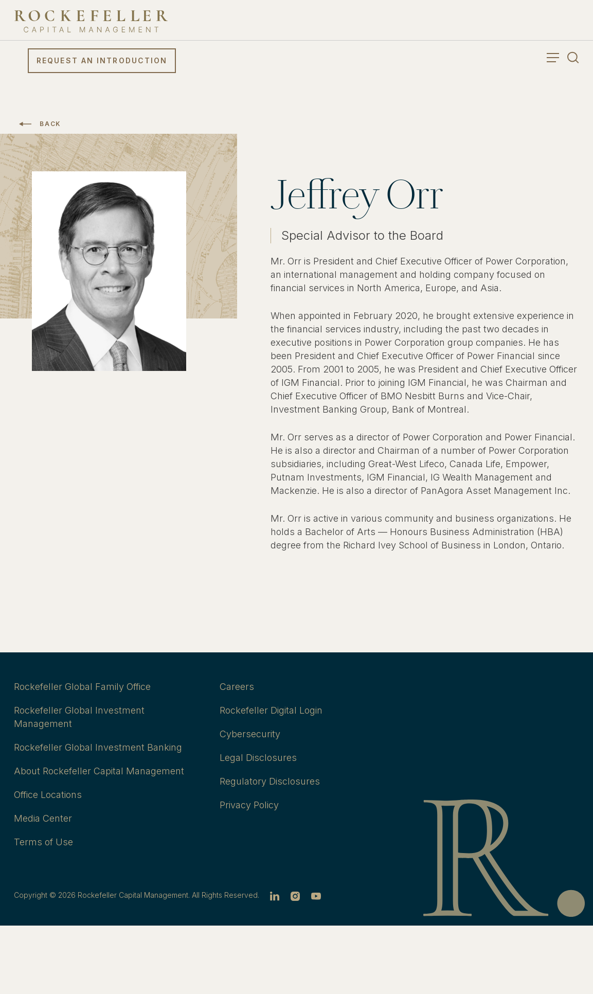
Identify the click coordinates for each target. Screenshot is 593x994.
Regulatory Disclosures (270, 781)
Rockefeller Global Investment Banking (98, 747)
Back (50, 124)
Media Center (43, 818)
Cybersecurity (250, 734)
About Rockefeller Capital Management (99, 771)
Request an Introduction (102, 60)
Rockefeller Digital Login (271, 710)
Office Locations (48, 794)
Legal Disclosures (258, 757)
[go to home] (91, 21)
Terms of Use (43, 842)
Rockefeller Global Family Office (82, 686)
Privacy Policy (249, 805)
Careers (237, 686)
